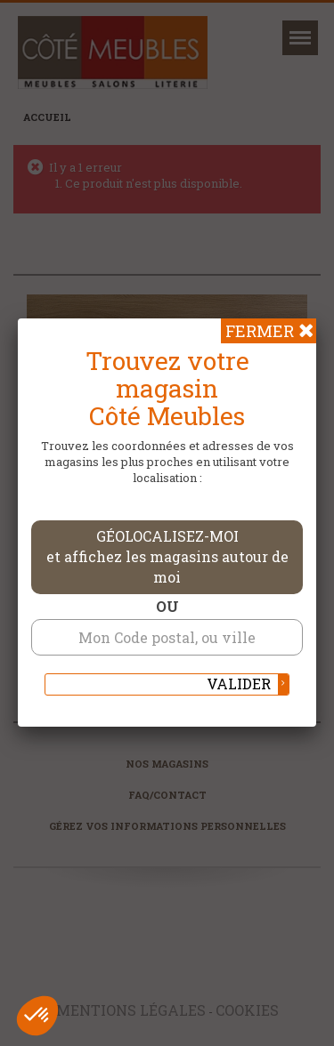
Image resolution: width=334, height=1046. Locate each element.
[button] (37, 1015)
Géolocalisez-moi (167, 556)
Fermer (259, 331)
